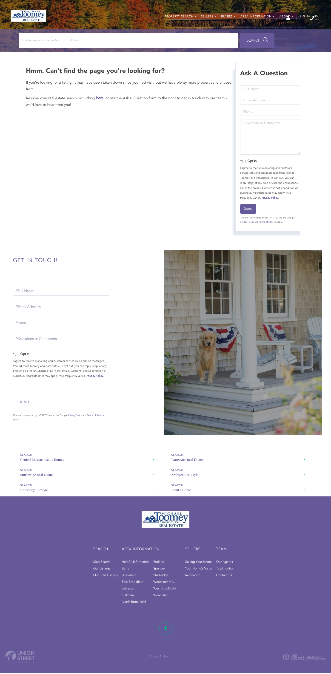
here (102, 112)
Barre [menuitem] (109, 576)
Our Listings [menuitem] (68, 576)
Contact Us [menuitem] (305, 25)
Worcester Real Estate (132, 479)
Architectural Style (22, 494)
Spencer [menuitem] (142, 576)
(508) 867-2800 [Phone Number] (301, 18)
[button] (127, 54)
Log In (253, 18)
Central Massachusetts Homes (31, 479)
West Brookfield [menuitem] (148, 596)
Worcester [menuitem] (144, 602)
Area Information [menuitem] (253, 26)
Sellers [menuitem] (204, 26)
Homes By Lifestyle (131, 494)
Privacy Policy (268, 211)
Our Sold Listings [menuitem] (72, 582)
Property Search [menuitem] (176, 26)
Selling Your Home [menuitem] (198, 569)
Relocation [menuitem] (192, 582)
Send (247, 222)
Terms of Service (266, 236)
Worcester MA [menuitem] (147, 589)
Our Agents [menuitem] (241, 569)
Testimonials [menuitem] (241, 576)
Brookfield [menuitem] (112, 582)
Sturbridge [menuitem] (144, 582)
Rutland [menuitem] (142, 569)
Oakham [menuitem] (111, 602)
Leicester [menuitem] (111, 596)
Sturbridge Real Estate (241, 479)
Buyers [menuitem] (224, 26)
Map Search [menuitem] (68, 569)
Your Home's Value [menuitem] (198, 576)
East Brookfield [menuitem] (116, 589)
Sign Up (273, 18)
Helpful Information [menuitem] (119, 569)
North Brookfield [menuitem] (117, 609)
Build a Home (234, 494)
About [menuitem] (282, 26)
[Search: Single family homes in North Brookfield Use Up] (61, 54)
